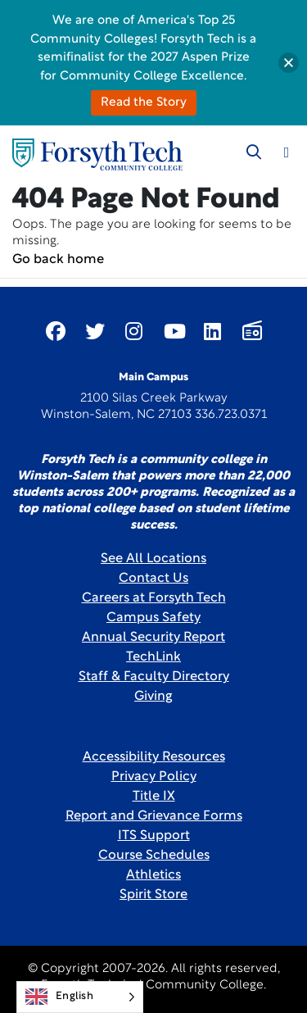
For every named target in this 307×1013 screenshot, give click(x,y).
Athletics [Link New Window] (153, 875)
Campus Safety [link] (153, 618)
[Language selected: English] (79, 997)
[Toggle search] (254, 152)
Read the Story (144, 103)
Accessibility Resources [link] (154, 757)
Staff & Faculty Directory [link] (154, 677)
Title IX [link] (154, 796)
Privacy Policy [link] (153, 777)
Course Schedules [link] (154, 855)
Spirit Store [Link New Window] (153, 895)
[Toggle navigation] (286, 152)
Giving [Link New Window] (153, 696)
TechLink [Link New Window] (153, 657)
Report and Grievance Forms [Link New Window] (153, 816)
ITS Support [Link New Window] (154, 836)
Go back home (58, 259)
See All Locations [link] (153, 559)
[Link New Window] (55, 331)
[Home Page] (97, 154)
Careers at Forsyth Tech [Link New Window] (154, 598)
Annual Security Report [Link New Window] (153, 637)
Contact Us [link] (153, 578)
